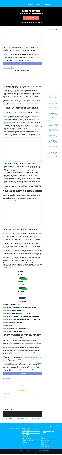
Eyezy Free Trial (38, 22)
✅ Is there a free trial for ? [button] (11, 304)
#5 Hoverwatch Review (45, 441)
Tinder (10, 121)
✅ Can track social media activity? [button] (14, 310)
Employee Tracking (26, 427)
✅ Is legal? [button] (8, 325)
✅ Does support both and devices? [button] (17, 313)
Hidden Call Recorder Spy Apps (51, 156)
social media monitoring (26, 357)
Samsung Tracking (25, 435)
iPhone (16, 89)
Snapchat (6, 121)
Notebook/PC (46, 449)
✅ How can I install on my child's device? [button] (15, 328)
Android (26, 0)
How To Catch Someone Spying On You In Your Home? (54, 95)
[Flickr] (28, 446)
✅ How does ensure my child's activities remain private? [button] (19, 307)
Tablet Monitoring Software (27, 439)
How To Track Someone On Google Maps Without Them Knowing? (54, 140)
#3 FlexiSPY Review (44, 437)
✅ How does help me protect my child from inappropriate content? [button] (22, 319)
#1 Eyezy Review (44, 434)
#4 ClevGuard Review (45, 439)
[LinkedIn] (25, 446)
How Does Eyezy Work (22, 417)
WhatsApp (35, 120)
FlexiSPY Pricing (52, 100)
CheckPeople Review (53, 145)
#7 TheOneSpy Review (45, 445)
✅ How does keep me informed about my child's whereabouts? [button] (21, 316)
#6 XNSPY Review (44, 443)
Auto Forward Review (49, 120)
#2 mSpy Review (44, 435)
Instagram (14, 121)
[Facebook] (24, 446)
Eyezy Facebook (52, 135)
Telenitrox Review (52, 113)
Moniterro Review (52, 148)
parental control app (21, 110)
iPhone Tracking (25, 431)
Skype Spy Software (53, 117)
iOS (23, 0)
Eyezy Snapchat (9, 417)
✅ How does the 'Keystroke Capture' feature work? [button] (16, 331)
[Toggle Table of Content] (12, 67)
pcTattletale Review (53, 152)
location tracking (37, 357)
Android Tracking (25, 433)
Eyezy (5, 29)
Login (39, 392)
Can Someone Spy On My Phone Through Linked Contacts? (54, 130)
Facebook (21, 121)
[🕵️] (20, 22)
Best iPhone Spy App (53, 109)
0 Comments (11, 29)
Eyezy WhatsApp (35, 417)
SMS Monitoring (25, 441)
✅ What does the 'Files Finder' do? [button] (13, 322)
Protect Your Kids (25, 429)
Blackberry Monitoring (26, 437)
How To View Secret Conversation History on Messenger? (54, 105)
